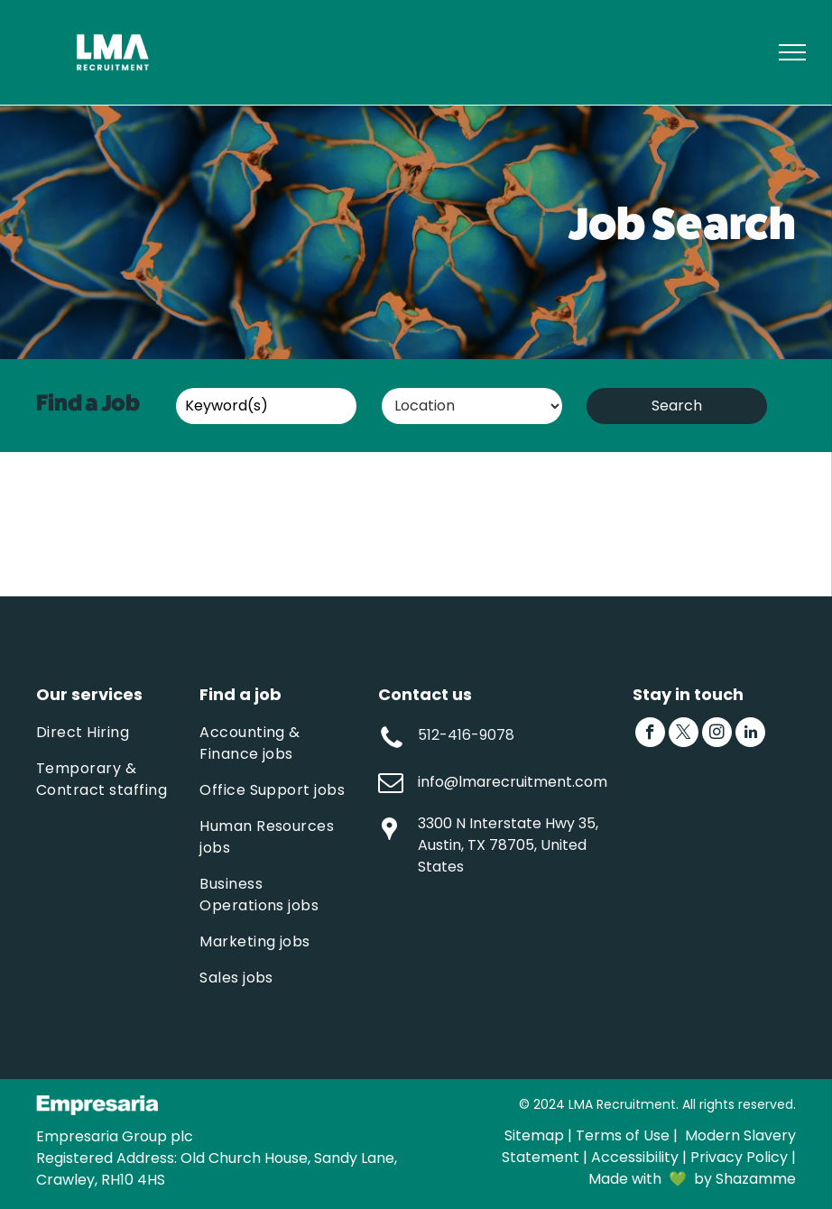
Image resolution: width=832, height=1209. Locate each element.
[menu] (792, 52)
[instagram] (717, 734)
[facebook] (650, 734)
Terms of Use (623, 1135)
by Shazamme (745, 1178)
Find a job (240, 694)
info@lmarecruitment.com (512, 781)
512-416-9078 (466, 734)
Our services (89, 694)
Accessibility (635, 1157)
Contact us (425, 694)
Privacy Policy (739, 1157)
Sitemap (534, 1135)
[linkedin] (750, 734)
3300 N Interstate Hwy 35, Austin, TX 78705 (508, 834)
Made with (624, 1178)
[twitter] (683, 734)
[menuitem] (113, 733)
